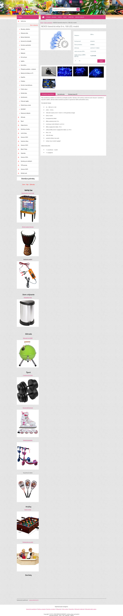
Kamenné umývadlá (26, 41)
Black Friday (24, 149)
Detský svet (24, 173)
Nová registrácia (87, 2)
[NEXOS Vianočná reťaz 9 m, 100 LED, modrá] (49, 67)
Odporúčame (24, 125)
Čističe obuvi (24, 89)
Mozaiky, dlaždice (25, 29)
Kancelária (23, 65)
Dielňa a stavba (41, 609)
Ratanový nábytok (25, 113)
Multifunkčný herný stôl (28, 193)
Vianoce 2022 (24, 137)
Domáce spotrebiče (26, 45)
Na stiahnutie (61, 94)
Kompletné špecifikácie (48, 94)
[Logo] (27, 9)
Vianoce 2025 (24, 169)
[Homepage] (44, 17)
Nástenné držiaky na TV (27, 73)
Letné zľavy (24, 133)
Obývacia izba (24, 33)
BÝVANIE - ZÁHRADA (51, 17)
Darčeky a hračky (25, 129)
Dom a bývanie (34, 25)
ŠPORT (65, 17)
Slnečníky (71, 609)
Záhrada (23, 117)
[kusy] (76, 60)
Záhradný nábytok (79, 609)
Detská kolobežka (27, 440)
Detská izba (24, 93)
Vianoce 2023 (24, 145)
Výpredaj (23, 153)
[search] (78, 9)
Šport (22, 121)
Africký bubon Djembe (27, 227)
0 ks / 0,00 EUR (101, 2)
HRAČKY (60, 17)
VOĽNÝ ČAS (71, 17)
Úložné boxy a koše (26, 105)
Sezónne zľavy (24, 141)
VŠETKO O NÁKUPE (79, 17)
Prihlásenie (75, 2)
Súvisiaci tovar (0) (72, 94)
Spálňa (22, 61)
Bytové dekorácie (25, 37)
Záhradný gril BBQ (28, 338)
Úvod (41, 23)
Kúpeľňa (23, 77)
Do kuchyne (24, 57)
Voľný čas (23, 21)
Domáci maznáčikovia (26, 85)
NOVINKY (23, 109)
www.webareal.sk (34, 600)
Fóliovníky (58, 609)
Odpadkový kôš (28, 297)
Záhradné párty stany (90, 609)
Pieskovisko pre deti (28, 542)
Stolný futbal (27, 510)
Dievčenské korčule (28, 408)
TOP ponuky (24, 165)
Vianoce (23, 49)
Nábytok (23, 53)
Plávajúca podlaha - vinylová (28, 69)
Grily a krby (65, 609)
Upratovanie (24, 97)
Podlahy (23, 81)
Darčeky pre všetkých (26, 161)
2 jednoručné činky (28, 375)
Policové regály (25, 101)
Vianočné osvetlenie (31, 609)
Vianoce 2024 (24, 157)
